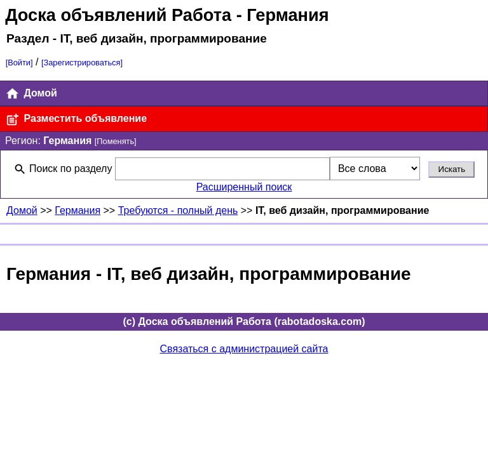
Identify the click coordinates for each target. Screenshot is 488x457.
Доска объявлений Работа (118, 15)
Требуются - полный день (178, 210)
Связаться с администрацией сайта (244, 348)
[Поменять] (116, 141)
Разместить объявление (76, 119)
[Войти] (19, 62)
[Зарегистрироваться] (82, 62)
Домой (31, 93)
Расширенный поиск (244, 187)
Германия (77, 210)
